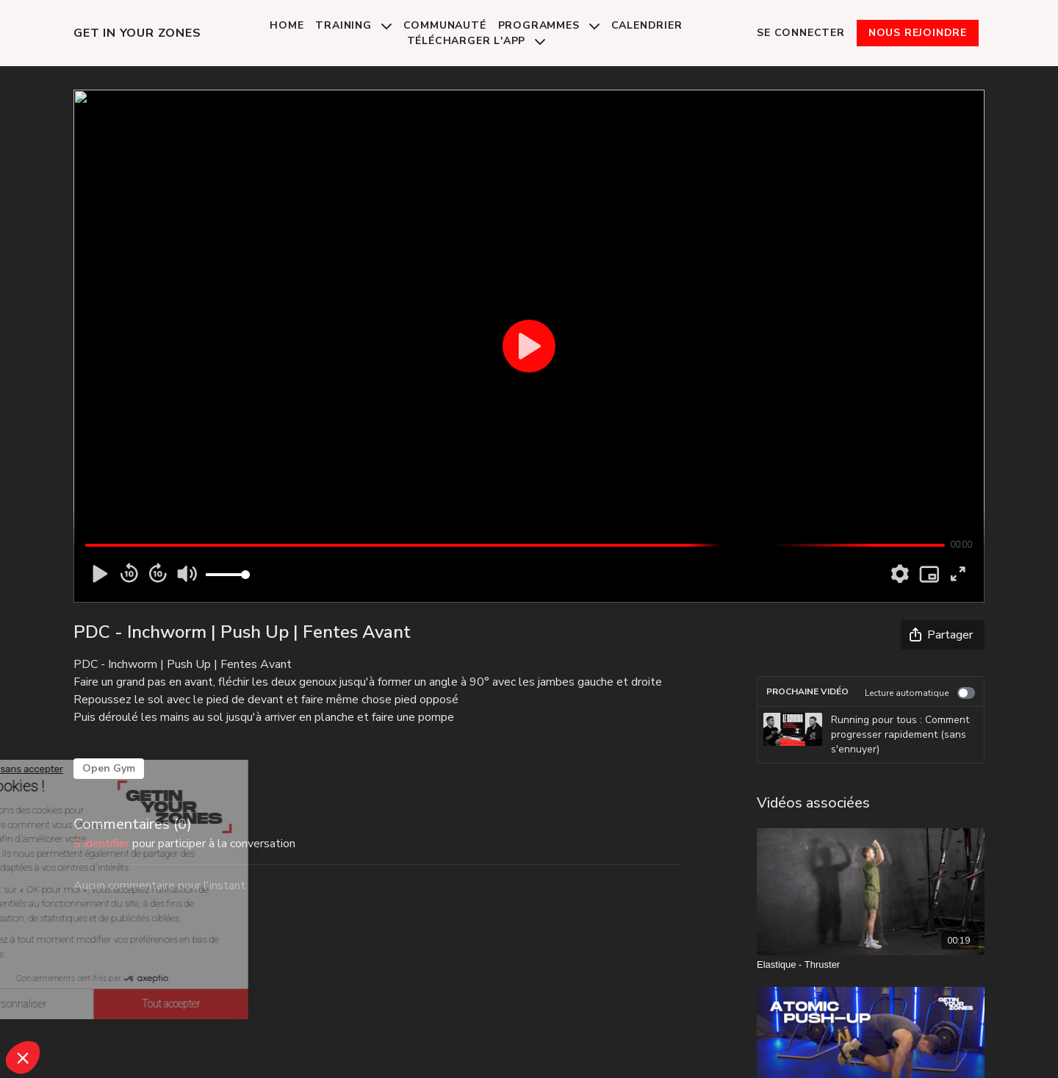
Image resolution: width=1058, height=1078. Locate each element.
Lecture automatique (920, 693)
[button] (22, 1057)
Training (353, 25)
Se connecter (801, 33)
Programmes (549, 25)
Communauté (444, 25)
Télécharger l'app (476, 41)
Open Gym (108, 768)
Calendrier (647, 25)
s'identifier (101, 844)
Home (286, 25)
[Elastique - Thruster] (871, 964)
